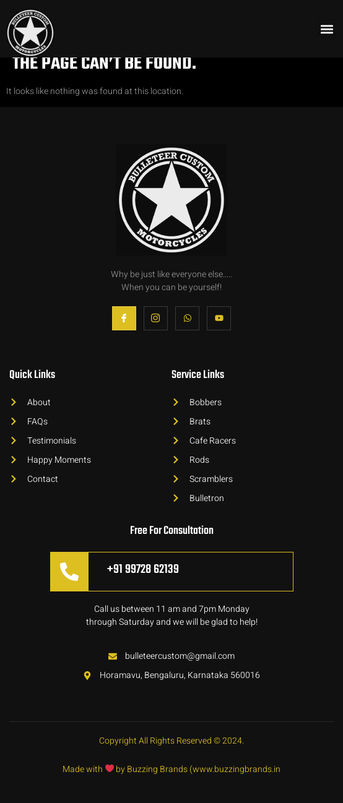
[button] (326, 29)
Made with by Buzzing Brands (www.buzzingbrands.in (172, 769)
